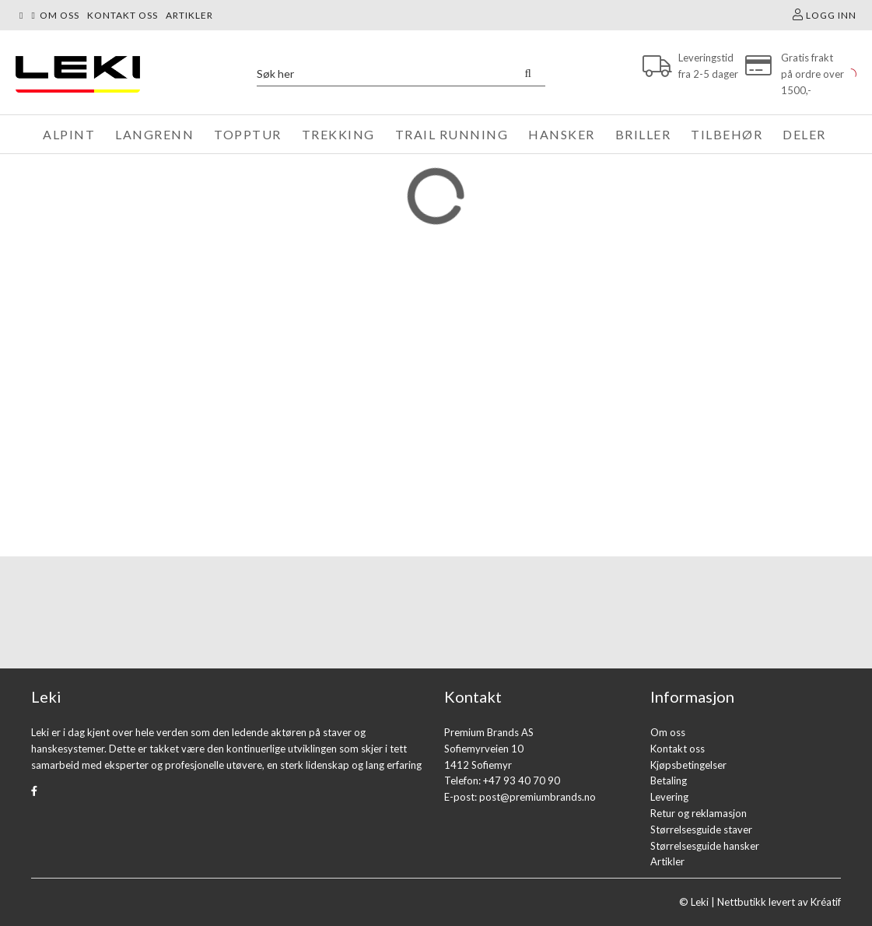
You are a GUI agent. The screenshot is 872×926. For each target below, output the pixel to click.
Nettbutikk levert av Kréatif (779, 902)
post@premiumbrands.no (537, 797)
